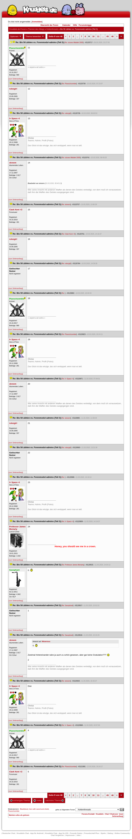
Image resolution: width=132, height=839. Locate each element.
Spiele (103, 833)
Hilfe (75, 25)
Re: (63, 293)
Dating (110, 833)
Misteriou (46, 641)
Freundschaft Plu (91, 833)
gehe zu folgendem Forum (65, 810)
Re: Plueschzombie (69, 83)
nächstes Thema (55, 800)
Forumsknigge (85, 25)
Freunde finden (76, 833)
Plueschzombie (13, 811)
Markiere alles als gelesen (19, 815)
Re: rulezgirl (66, 113)
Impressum (70, 835)
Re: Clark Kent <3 (68, 234)
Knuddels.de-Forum (18, 29)
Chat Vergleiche (57, 835)
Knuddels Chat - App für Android (30, 833)
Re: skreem (66, 204)
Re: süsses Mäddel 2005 (74, 42)
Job (78, 835)
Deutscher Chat (8, 833)
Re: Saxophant (67, 605)
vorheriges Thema (20, 800)
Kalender (66, 25)
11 (98, 36)
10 (93, 36)
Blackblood (24, 809)
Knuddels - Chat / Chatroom (107, 814)
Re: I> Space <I (67, 379)
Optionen (16, 36)
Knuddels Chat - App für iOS (56, 833)
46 (112, 36)
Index (38, 800)
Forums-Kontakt (88, 814)
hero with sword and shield (39, 809)
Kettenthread (52, 29)
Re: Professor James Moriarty (73, 565)
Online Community (122, 833)
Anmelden (37, 22)
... (77, 36)
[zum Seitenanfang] (16, 79)
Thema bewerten (34, 36)
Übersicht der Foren (49, 25)
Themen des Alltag (36, 29)
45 (107, 36)
